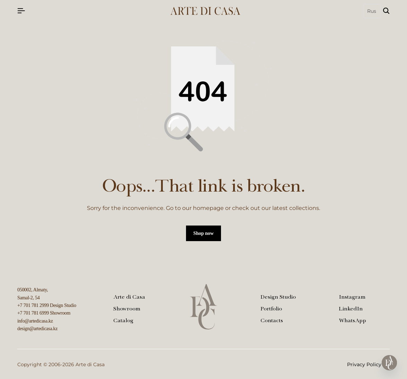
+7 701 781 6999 (33, 313)
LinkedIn (351, 309)
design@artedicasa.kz (37, 328)
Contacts (271, 321)
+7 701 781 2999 (33, 305)
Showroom (126, 309)
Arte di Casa (129, 297)
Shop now (203, 233)
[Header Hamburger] (21, 11)
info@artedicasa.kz (35, 321)
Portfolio (271, 309)
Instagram (352, 297)
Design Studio (278, 297)
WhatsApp (352, 321)
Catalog (123, 321)
